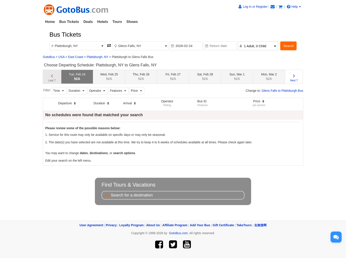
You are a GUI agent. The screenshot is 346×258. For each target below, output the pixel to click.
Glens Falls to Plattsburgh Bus (282, 90)
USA (61, 57)
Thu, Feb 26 (141, 77)
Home (50, 22)
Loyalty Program (131, 225)
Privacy (111, 225)
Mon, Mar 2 (269, 77)
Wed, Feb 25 (109, 77)
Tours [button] (117, 22)
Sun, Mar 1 (236, 77)
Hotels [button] (102, 22)
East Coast (75, 57)
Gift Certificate (223, 225)
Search (288, 46)
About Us (153, 225)
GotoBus (49, 57)
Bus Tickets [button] (69, 22)
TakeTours (244, 225)
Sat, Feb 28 (205, 77)
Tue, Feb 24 (77, 77)
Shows (132, 22)
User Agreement (91, 225)
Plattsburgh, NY (97, 57)
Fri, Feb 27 (173, 77)
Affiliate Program (174, 225)
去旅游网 (260, 225)
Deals (88, 22)
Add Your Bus (200, 225)
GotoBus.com (178, 233)
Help (294, 6)
